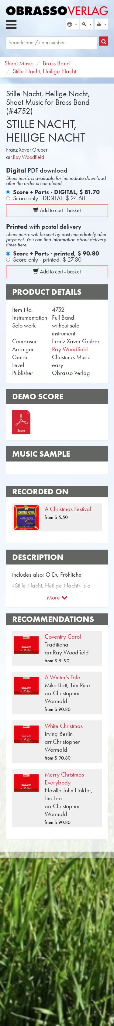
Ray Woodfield (28, 157)
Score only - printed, (47, 259)
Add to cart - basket (57, 210)
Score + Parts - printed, (56, 253)
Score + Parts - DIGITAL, (56, 192)
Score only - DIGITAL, (49, 198)
